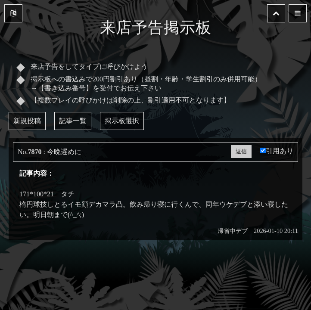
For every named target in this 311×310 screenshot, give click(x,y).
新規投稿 (27, 120)
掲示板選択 (122, 120)
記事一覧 (73, 120)
